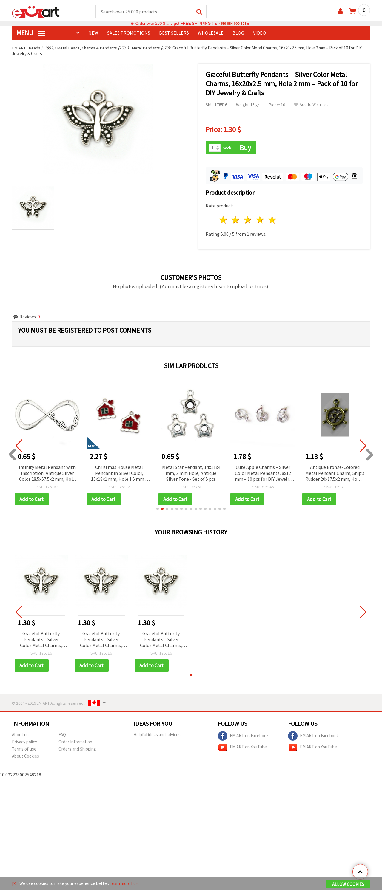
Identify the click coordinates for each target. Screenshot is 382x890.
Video (259, 33)
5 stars (272, 221)
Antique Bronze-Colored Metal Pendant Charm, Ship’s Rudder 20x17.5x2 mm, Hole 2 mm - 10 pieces (334, 474)
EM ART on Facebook (243, 737)
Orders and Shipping (77, 750)
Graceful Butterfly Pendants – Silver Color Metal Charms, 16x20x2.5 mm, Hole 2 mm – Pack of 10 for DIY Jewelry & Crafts (41, 640)
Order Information (75, 743)
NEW (93, 33)
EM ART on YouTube (242, 748)
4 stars (260, 221)
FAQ (62, 736)
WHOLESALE (211, 33)
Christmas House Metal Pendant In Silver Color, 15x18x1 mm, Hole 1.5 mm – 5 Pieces (119, 474)
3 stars (248, 221)
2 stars (236, 221)
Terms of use (24, 750)
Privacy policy (24, 743)
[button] (157, 509)
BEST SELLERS (174, 33)
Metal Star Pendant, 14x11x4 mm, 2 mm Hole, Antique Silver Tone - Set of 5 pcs (191, 474)
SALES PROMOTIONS (128, 33)
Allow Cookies (348, 884)
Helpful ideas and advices (157, 736)
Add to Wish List (311, 105)
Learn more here (125, 883)
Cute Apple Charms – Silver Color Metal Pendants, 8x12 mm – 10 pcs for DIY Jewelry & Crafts (263, 474)
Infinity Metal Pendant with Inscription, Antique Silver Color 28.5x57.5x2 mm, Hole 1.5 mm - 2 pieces (47, 474)
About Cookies (25, 757)
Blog (238, 33)
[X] (14, 883)
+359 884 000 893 (232, 23)
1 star (224, 221)
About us (20, 736)
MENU (30, 33)
